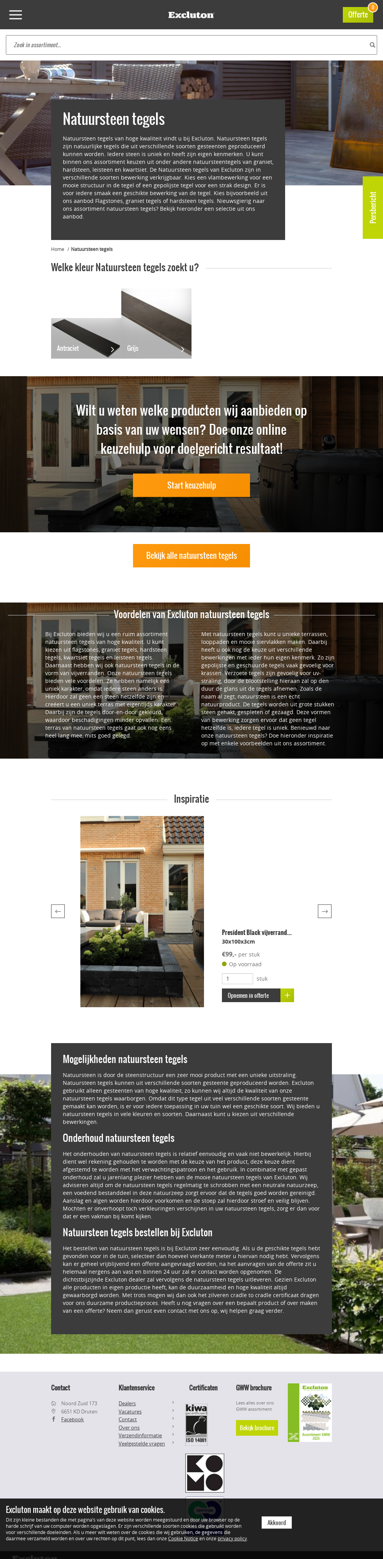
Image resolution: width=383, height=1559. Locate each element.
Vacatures (130, 1411)
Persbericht (373, 208)
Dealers (127, 1403)
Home (57, 249)
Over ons (129, 1427)
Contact (128, 1419)
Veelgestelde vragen (142, 1443)
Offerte (360, 13)
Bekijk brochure (257, 1428)
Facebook (72, 1419)
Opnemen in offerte (261, 995)
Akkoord (277, 1522)
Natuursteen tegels (92, 249)
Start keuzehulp (191, 485)
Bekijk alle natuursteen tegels (191, 555)
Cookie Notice (183, 1538)
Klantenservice (136, 1387)
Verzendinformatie (140, 1435)
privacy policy (232, 1538)
